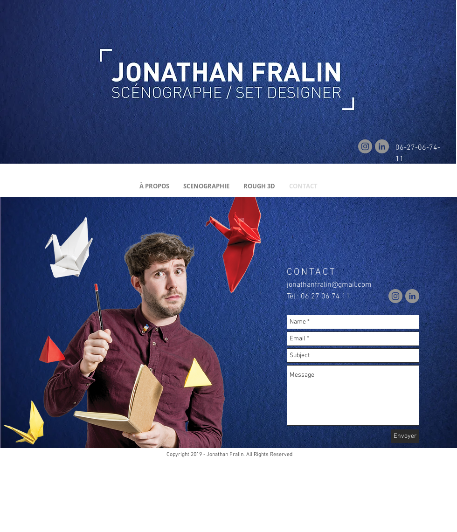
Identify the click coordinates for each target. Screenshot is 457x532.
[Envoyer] (405, 436)
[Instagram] (365, 146)
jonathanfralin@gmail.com (329, 285)
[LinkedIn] (382, 146)
